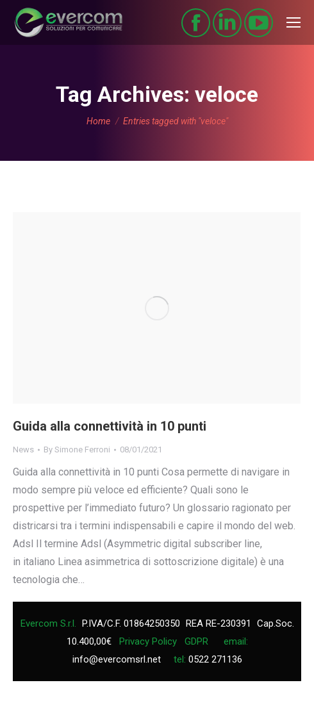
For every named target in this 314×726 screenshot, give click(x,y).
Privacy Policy (148, 641)
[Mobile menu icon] (293, 22)
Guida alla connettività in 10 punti (109, 426)
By (77, 449)
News (23, 449)
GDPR (196, 641)
